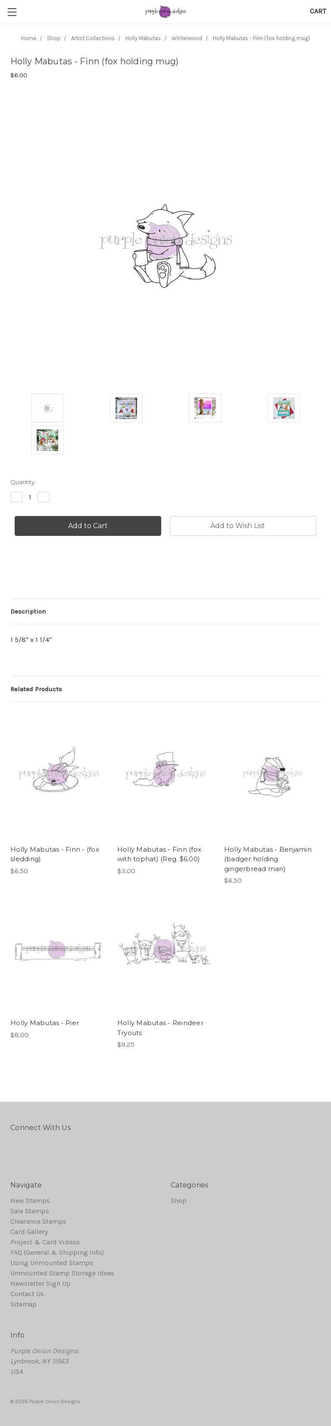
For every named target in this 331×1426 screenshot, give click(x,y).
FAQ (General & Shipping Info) (57, 1252)
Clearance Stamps (38, 1221)
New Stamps (30, 1200)
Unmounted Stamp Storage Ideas (62, 1273)
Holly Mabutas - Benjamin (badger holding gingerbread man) (268, 859)
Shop (179, 1200)
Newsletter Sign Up (40, 1283)
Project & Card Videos (45, 1242)
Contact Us (27, 1294)
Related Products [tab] (36, 689)
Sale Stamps (29, 1211)
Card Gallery (29, 1232)
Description (28, 611)
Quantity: (23, 481)
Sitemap (23, 1304)
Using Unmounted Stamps (51, 1263)
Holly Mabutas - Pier (44, 1023)
